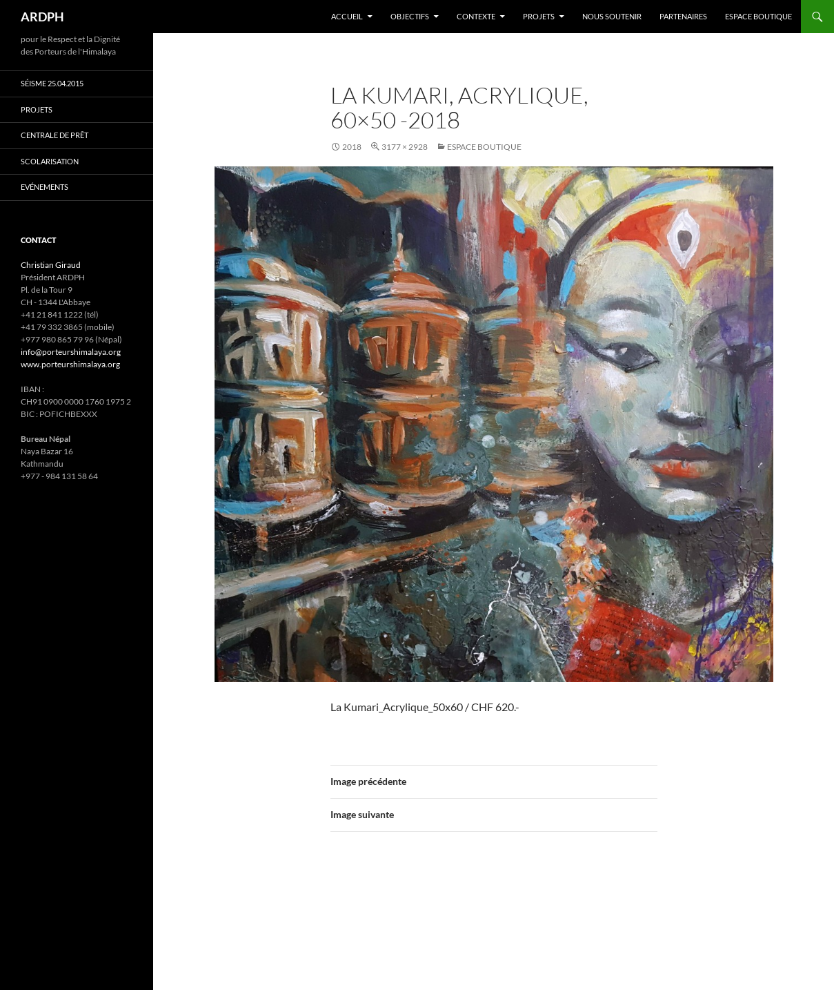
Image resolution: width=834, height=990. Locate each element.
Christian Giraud (51, 265)
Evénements (44, 186)
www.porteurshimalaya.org (70, 364)
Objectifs (409, 16)
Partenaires (683, 16)
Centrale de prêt (54, 134)
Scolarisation (50, 161)
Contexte (476, 16)
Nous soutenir (612, 16)
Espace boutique (758, 16)
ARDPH (42, 16)
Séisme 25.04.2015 (52, 83)
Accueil (347, 16)
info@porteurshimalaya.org (71, 352)
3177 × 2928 (404, 147)
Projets (539, 16)
